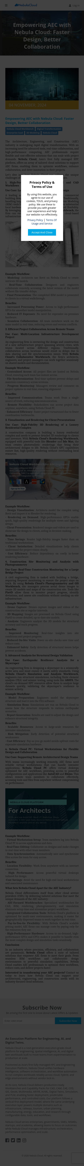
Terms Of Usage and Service (44, 221)
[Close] (42, 232)
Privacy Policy (35, 220)
